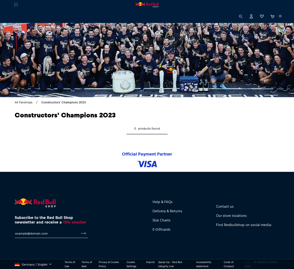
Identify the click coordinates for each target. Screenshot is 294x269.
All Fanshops (24, 102)
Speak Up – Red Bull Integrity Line (171, 264)
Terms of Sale (87, 264)
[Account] (251, 16)
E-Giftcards (162, 229)
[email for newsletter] (47, 235)
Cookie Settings (132, 264)
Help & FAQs (163, 202)
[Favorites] (261, 16)
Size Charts (162, 220)
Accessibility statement (204, 264)
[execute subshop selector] (16, 5)
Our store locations (231, 215)
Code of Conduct (229, 264)
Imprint (151, 262)
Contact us (224, 206)
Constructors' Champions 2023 (64, 102)
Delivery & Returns (168, 211)
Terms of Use (70, 264)
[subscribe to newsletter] (83, 235)
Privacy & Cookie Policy (110, 264)
